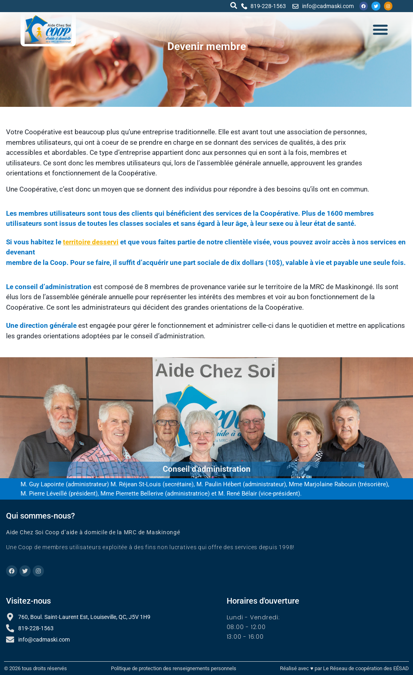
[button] (232, 5)
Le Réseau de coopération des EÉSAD (366, 668)
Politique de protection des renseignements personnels (173, 668)
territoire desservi (91, 242)
